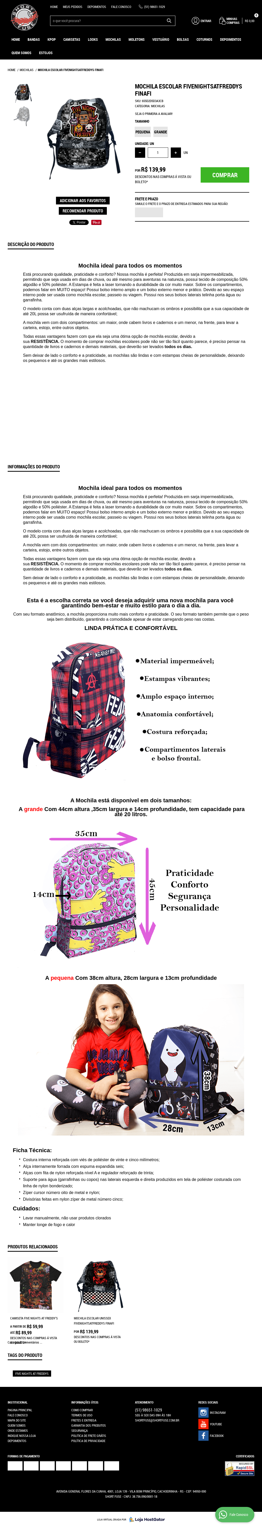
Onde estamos (18, 1430)
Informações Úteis (84, 1402)
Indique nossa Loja (22, 1435)
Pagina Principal (20, 1410)
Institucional (18, 1402)
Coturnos (204, 39)
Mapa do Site (17, 1420)
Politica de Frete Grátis (88, 1435)
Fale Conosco (121, 6)
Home (54, 6)
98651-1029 (154, 6)
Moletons (137, 39)
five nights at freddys (32, 1373)
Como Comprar (82, 1410)
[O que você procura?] (169, 21)
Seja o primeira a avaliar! (154, 113)
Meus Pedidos (72, 6)
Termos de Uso (81, 1415)
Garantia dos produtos (88, 1425)
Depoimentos (96, 6)
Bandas (34, 39)
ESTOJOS (46, 52)
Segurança (79, 1430)
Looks (93, 39)
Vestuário (160, 39)
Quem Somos (21, 52)
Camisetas (71, 39)
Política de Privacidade (88, 1440)
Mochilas (113, 39)
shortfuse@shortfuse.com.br (157, 1420)
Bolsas (183, 39)
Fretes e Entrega (83, 1420)
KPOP (52, 39)
